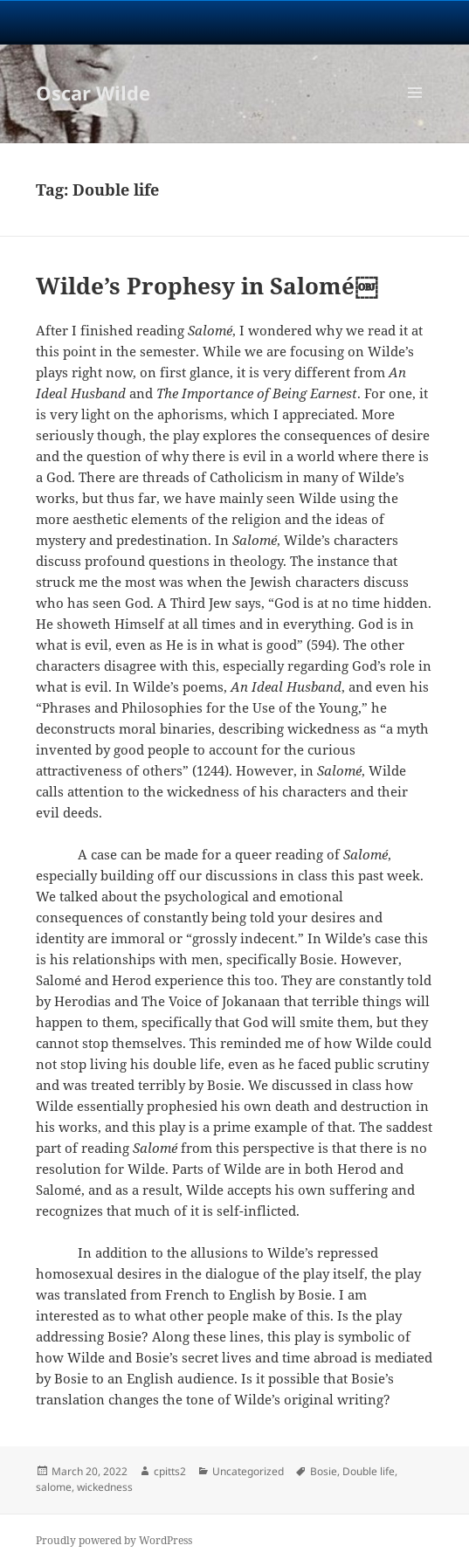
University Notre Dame (234, 22)
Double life (368, 1471)
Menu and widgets (415, 110)
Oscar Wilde (93, 92)
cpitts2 (170, 1471)
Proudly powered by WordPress (114, 1540)
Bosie (323, 1471)
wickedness (105, 1487)
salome (54, 1487)
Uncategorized (248, 1471)
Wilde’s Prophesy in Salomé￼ (206, 285)
